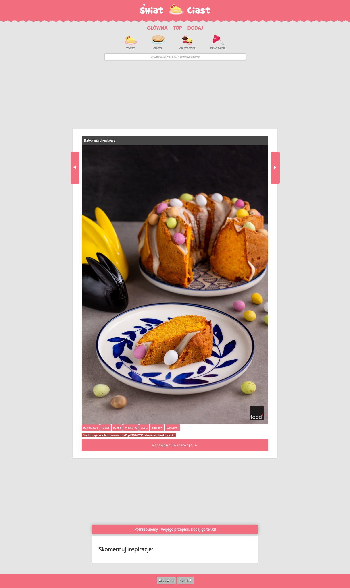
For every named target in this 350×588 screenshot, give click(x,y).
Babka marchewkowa (99, 140)
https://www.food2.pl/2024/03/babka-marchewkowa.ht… (139, 435)
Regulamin (166, 580)
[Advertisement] (175, 94)
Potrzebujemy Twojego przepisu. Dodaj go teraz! (175, 529)
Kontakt (185, 580)
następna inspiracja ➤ (175, 445)
